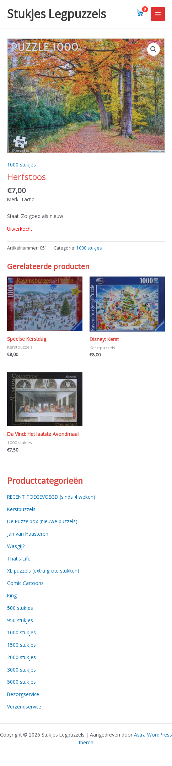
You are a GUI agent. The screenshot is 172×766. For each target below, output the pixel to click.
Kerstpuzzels (21, 509)
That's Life (19, 558)
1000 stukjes (21, 164)
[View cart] (140, 13)
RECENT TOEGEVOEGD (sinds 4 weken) (51, 496)
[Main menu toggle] (158, 14)
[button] (153, 49)
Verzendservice (24, 706)
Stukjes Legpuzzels (56, 13)
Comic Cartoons (25, 583)
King (12, 595)
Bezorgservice (23, 694)
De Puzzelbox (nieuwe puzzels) (42, 521)
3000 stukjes (21, 669)
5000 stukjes (21, 681)
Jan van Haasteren (27, 533)
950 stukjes (20, 620)
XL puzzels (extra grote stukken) (43, 570)
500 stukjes (20, 607)
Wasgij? (16, 546)
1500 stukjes (21, 644)
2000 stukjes (21, 657)
